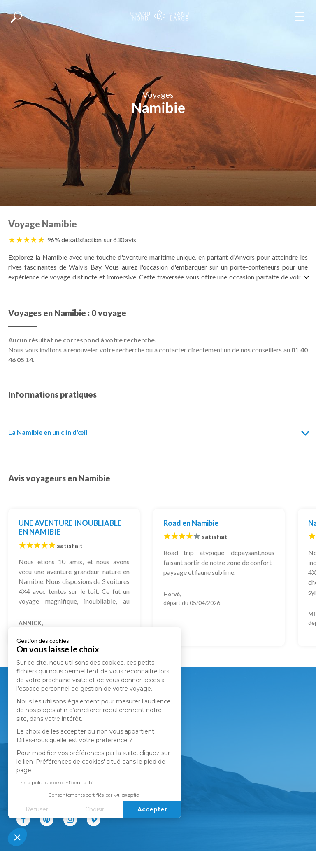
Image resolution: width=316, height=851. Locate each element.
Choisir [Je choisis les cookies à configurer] (43, 809)
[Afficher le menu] (301, 16)
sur (120, 240)
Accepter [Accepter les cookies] (101, 809)
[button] (17, 837)
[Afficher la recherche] (16, 16)
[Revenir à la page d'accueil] (159, 16)
